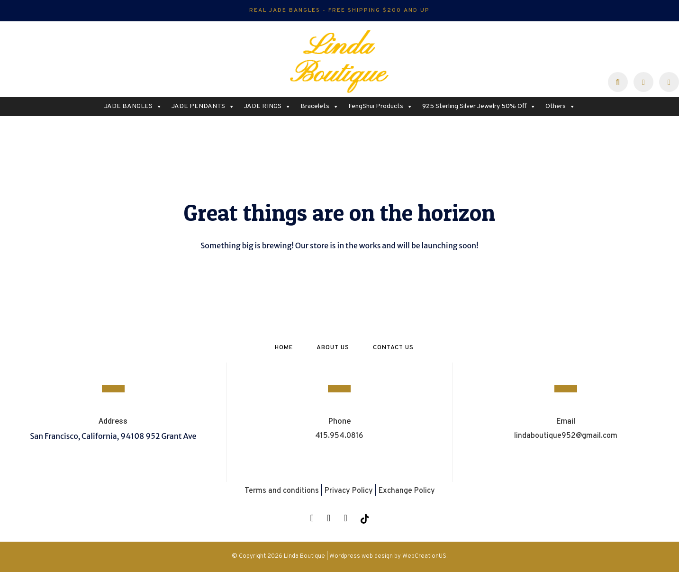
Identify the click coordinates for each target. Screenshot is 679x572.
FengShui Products (380, 106)
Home (284, 348)
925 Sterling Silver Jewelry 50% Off (479, 106)
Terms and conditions (281, 491)
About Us (333, 348)
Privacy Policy (349, 491)
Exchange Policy (407, 491)
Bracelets (319, 106)
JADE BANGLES (133, 106)
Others (560, 106)
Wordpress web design (361, 556)
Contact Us (393, 348)
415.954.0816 (339, 436)
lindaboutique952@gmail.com (565, 436)
